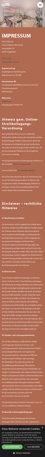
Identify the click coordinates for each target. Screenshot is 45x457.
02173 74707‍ (7, 58)
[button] (40, 5)
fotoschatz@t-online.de (10, 62)
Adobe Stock (6, 101)
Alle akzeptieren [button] (12, 447)
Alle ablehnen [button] (33, 447)
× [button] (42, 428)
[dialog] (22, 441)
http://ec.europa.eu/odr (22, 164)
